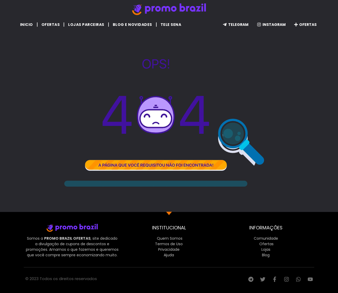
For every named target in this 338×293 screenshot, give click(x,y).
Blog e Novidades (132, 24)
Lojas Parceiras (86, 24)
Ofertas (50, 24)
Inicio (26, 24)
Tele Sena (171, 24)
